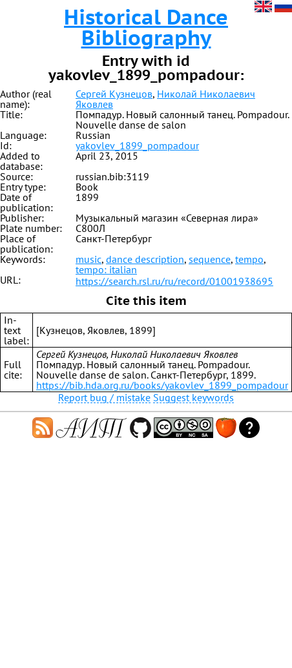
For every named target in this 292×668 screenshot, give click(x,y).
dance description (145, 259)
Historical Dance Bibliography (146, 27)
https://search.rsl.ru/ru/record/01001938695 (174, 281)
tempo (249, 259)
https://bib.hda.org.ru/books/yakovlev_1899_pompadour (162, 385)
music (88, 259)
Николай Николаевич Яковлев (165, 98)
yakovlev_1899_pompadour (137, 145)
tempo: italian (106, 269)
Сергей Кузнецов (114, 93)
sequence (210, 259)
